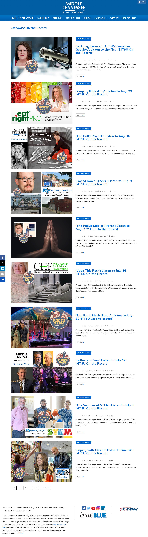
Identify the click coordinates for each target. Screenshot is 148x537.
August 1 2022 (100, 281)
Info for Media (129, 18)
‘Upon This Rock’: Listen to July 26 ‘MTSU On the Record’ (101, 272)
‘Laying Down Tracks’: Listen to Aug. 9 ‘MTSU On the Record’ (104, 182)
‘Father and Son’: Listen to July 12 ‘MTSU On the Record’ (100, 362)
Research (57, 18)
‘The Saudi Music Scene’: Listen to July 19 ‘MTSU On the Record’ (104, 317)
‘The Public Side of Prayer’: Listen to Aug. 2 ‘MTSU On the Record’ (103, 227)
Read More (80, 76)
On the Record (83, 39)
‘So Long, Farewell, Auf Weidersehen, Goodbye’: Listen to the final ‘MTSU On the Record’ (104, 49)
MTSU (143, 2)
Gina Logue (88, 101)
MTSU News (21, 18)
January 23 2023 (102, 60)
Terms (20, 533)
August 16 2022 (101, 191)
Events (87, 18)
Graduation (100, 18)
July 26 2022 (99, 326)
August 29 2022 (101, 101)
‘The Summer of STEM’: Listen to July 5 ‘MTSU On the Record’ (105, 406)
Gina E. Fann (88, 60)
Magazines (42, 18)
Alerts (113, 18)
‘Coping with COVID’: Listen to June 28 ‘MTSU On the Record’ (104, 451)
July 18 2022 (99, 371)
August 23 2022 (101, 146)
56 (36, 488)
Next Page (45, 488)
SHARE (114, 60)
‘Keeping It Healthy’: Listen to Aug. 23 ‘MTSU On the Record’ (104, 93)
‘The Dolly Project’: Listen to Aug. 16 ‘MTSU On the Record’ (103, 137)
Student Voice (73, 18)
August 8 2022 (100, 236)
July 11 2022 (99, 415)
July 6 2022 (99, 460)
